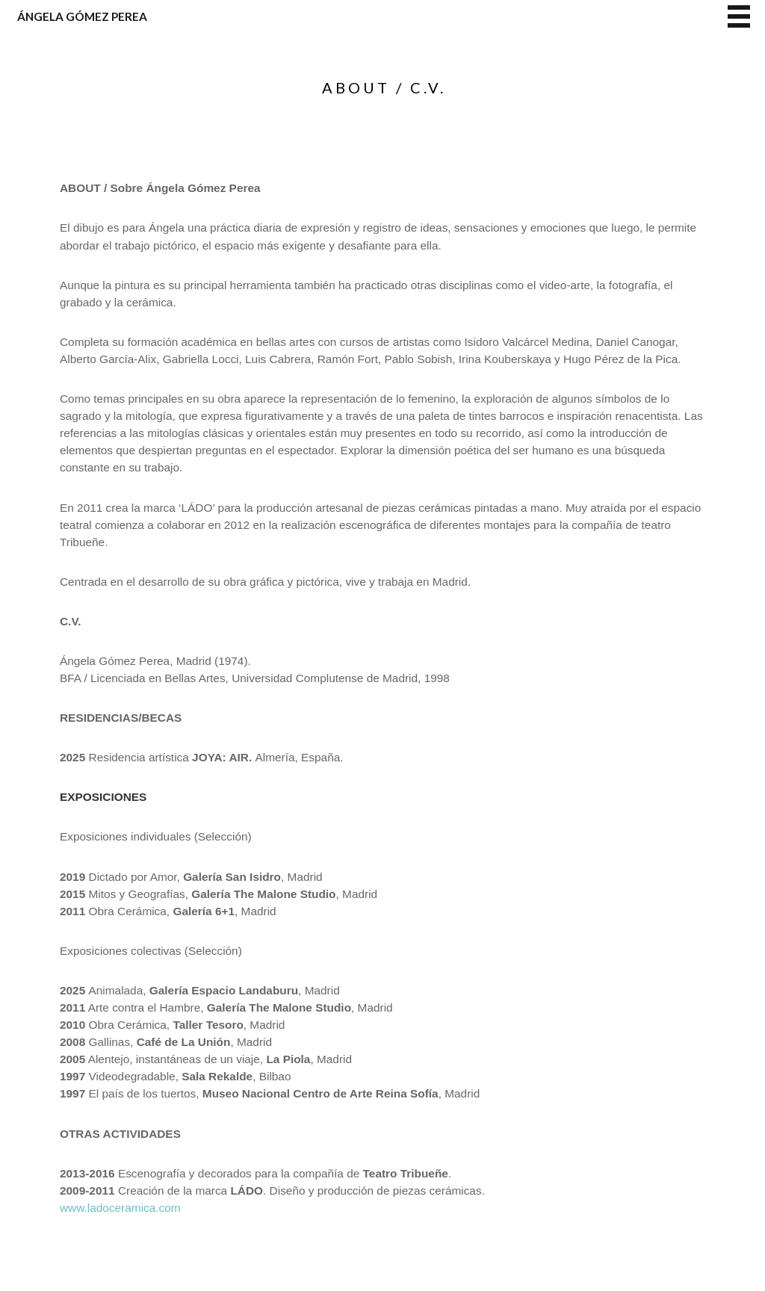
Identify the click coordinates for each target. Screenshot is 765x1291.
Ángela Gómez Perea (82, 16)
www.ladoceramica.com (120, 1207)
